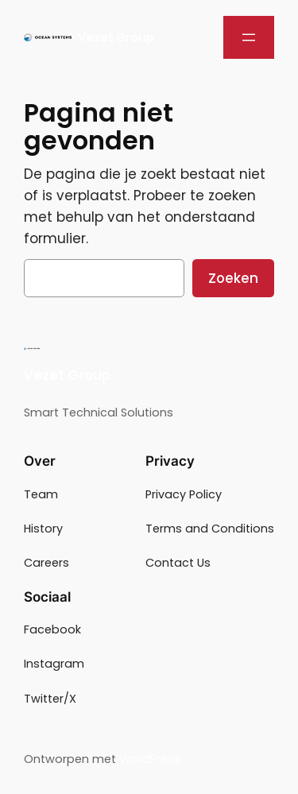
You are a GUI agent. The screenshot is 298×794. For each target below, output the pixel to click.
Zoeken (233, 278)
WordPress (149, 759)
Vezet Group (116, 37)
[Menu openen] (248, 37)
